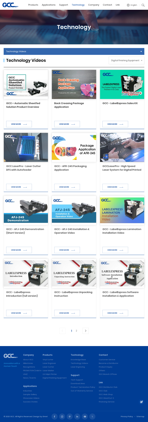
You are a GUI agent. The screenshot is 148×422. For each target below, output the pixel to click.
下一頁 (86, 331)
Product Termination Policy (83, 387)
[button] (132, 5)
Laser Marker (48, 370)
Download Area (78, 383)
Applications (49, 4)
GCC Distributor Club (108, 387)
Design (36, 416)
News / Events (29, 378)
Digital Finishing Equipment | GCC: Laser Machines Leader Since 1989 (10, 4)
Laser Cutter (48, 367)
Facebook (54, 416)
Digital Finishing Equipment (55, 378)
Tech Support (77, 379)
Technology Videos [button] (16, 51)
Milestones (28, 363)
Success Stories (30, 401)
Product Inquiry (105, 367)
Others (102, 370)
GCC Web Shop (106, 394)
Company (93, 4)
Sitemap (140, 416)
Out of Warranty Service (82, 390)
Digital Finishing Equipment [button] (125, 60)
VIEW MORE (19, 124)
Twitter (92, 416)
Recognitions (29, 367)
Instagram (62, 416)
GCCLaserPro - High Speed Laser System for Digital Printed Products (121, 169)
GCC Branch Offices (108, 374)
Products (33, 4)
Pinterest (70, 416)
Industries (27, 390)
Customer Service (107, 359)
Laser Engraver (49, 363)
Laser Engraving (78, 367)
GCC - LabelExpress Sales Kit (120, 103)
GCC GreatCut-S (106, 398)
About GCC (28, 359)
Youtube (85, 416)
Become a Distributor (108, 363)
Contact (107, 4)
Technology (78, 4)
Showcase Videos (31, 398)
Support (63, 4)
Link (118, 4)
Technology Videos (79, 363)
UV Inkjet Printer (50, 374)
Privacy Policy (127, 416)
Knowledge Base (78, 359)
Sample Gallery (30, 394)
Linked (77, 416)
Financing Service (106, 401)
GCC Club (103, 390)
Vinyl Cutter (48, 359)
